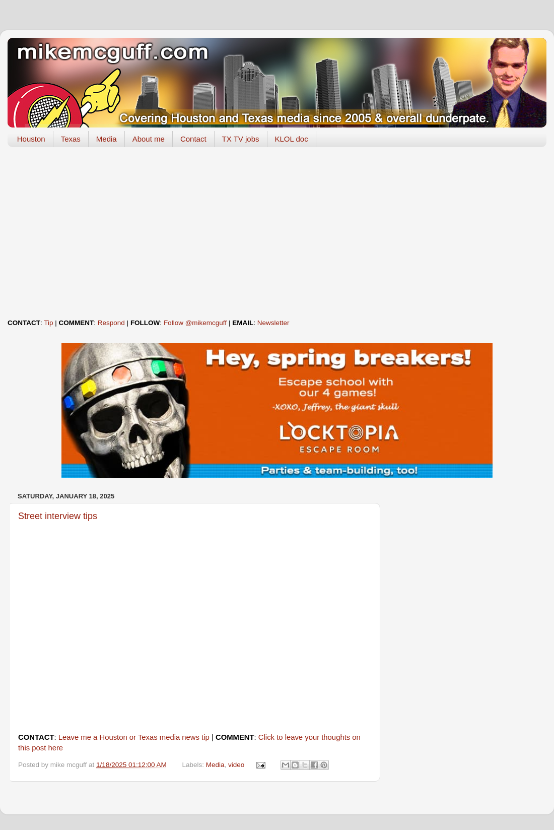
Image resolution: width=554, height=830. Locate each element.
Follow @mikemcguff (195, 323)
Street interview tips (57, 516)
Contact (193, 139)
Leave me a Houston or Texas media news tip (134, 737)
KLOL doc (291, 139)
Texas (71, 139)
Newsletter (273, 323)
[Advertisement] (277, 232)
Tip (48, 323)
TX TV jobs (240, 139)
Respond (111, 323)
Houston (31, 139)
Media (106, 139)
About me (148, 139)
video (236, 765)
